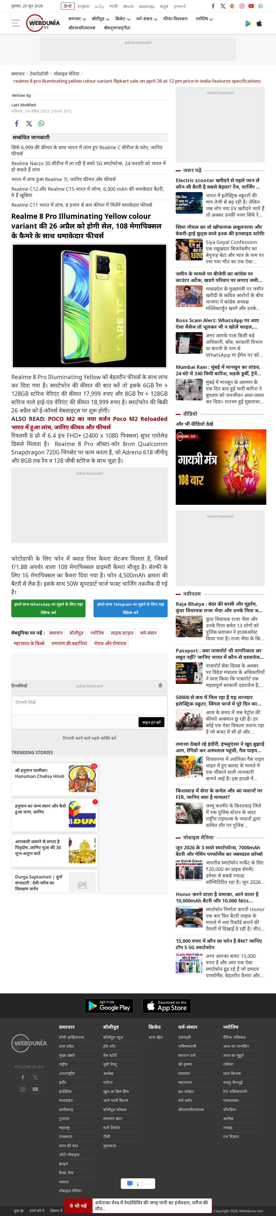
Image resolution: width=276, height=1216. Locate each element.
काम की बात (68, 1145)
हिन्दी (68, 6)
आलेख (108, 1073)
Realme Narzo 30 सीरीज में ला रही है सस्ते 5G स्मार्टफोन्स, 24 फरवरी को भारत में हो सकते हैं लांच (88, 166)
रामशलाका (231, 1100)
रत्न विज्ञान (231, 1136)
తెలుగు (128, 6)
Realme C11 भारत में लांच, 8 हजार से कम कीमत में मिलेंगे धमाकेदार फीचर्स (81, 205)
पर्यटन (108, 1082)
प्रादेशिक (65, 1091)
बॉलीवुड (98, 19)
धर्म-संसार (144, 19)
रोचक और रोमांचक (110, 643)
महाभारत (185, 1082)
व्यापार (64, 1181)
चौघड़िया (229, 1109)
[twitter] (29, 123)
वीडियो (190, 413)
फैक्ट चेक (66, 1172)
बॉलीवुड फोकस (114, 1109)
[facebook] (17, 123)
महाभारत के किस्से (29, 643)
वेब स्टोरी (110, 1055)
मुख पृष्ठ (19, 1210)
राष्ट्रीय (63, 1064)
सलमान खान (112, 1118)
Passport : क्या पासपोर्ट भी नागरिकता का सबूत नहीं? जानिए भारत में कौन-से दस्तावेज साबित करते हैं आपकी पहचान (218, 653)
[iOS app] (167, 1006)
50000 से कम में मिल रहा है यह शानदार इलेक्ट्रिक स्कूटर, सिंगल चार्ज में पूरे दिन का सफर (216, 700)
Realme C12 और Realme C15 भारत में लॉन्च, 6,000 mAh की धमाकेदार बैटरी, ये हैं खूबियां (87, 192)
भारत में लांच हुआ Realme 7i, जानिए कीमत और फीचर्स (63, 179)
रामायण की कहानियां (69, 643)
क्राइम (63, 1163)
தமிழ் (99, 6)
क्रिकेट (120, 19)
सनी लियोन (111, 1127)
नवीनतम (192, 593)
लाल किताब (232, 1073)
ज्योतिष (202, 19)
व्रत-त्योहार (186, 1091)
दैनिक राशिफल (234, 1037)
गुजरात (64, 1118)
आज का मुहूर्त (233, 1055)
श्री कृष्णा (185, 1064)
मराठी (113, 6)
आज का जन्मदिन (236, 1046)
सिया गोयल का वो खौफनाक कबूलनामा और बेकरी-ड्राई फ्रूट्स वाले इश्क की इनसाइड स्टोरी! (220, 230)
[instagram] (35, 1089)
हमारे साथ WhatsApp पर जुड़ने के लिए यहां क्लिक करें (48, 608)
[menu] (16, 23)
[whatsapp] (41, 123)
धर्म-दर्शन (185, 1100)
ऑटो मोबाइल (69, 1154)
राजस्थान (66, 1136)
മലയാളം (147, 6)
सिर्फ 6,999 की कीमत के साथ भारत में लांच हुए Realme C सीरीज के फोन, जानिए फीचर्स (87, 150)
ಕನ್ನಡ (164, 6)
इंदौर (62, 1082)
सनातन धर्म (186, 1055)
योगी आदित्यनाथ (71, 1037)
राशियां (228, 1064)
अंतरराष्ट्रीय (67, 1073)
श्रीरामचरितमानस (81, 28)
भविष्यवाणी (187, 1046)
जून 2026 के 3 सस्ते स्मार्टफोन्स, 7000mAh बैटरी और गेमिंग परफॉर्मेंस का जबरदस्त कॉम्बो (219, 850)
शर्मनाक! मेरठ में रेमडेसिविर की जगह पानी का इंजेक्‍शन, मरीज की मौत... (151, 1206)
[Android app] (109, 1006)
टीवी (106, 1136)
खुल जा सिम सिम (116, 1091)
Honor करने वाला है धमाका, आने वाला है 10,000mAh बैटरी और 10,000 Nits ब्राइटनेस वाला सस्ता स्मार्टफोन (217, 897)
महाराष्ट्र (64, 1127)
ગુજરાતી (180, 6)
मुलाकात (109, 1145)
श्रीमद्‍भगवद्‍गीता (117, 28)
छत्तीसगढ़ (66, 1109)
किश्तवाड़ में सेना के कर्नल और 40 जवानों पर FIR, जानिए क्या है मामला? (219, 793)
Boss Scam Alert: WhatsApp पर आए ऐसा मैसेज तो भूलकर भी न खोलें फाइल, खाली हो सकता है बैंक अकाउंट (217, 323)
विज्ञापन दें (56, 1210)
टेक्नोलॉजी (39, 74)
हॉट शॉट (109, 1046)
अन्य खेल (156, 1037)
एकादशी (184, 1037)
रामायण (184, 1073)
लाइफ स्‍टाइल (122, 633)
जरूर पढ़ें (192, 170)
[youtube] (23, 1089)
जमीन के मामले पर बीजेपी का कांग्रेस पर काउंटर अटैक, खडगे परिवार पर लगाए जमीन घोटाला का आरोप (218, 276)
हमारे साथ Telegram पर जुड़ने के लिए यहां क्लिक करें (130, 608)
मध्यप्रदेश (66, 1100)
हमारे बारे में (37, 1210)
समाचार (74, 19)
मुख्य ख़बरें (67, 1055)
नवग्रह (227, 1127)
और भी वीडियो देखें (194, 424)
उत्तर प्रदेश (66, 1046)
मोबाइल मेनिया (67, 74)
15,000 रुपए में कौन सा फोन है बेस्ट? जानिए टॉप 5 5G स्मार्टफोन (219, 944)
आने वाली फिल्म (115, 1100)
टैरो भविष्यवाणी (235, 1091)
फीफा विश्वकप (175, 19)
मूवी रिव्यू (109, 1064)
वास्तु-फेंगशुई (233, 1082)
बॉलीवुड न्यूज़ (113, 1037)
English (83, 6)
